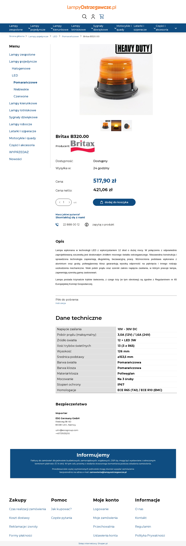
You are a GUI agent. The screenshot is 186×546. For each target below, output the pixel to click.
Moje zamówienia (105, 518)
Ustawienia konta (105, 535)
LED (15, 75)
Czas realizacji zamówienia (27, 509)
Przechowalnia (103, 526)
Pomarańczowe (25, 82)
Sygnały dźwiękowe (23, 117)
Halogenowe (21, 68)
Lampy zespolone (22, 54)
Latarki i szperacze (22, 131)
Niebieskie (21, 89)
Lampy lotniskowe (22, 110)
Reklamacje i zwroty (23, 526)
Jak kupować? (61, 509)
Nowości (15, 159)
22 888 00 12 (71, 224)
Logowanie (101, 509)
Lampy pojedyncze (23, 61)
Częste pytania (61, 518)
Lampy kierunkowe (23, 103)
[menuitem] (17, 28)
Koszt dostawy (19, 518)
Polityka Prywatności (150, 535)
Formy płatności (20, 535)
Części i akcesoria (22, 145)
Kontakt (141, 518)
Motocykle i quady (22, 138)
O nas (139, 509)
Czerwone (21, 96)
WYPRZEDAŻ (19, 152)
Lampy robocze (20, 124)
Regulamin (143, 526)
